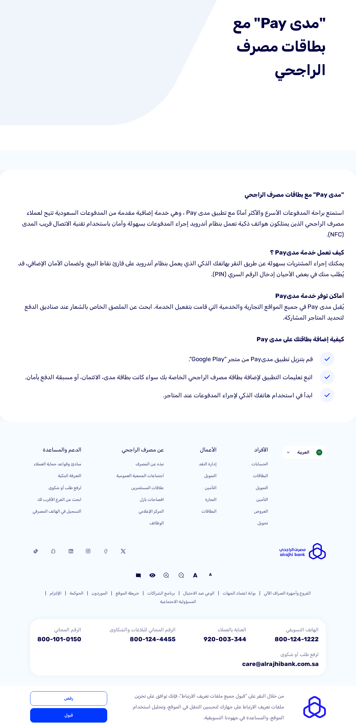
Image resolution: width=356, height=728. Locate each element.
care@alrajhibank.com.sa (280, 663)
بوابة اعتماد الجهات (239, 593)
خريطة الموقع (127, 593)
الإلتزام (55, 593)
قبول (68, 715)
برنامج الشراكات (161, 593)
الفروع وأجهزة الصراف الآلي (287, 593)
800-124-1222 (297, 639)
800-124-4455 (153, 639)
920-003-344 (225, 639)
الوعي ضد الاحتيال (198, 593)
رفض (68, 698)
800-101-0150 (59, 639)
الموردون (100, 593)
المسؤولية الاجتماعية (178, 601)
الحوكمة (76, 593)
